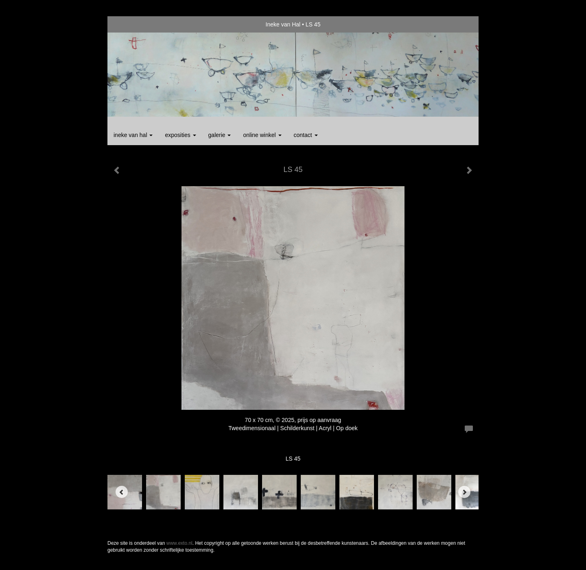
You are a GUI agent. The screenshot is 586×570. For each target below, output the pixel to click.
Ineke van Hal (283, 24)
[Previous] (122, 492)
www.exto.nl (179, 543)
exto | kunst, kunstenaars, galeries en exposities (130, 24)
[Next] (464, 492)
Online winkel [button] (262, 135)
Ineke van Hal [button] (133, 135)
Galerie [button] (219, 135)
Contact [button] (306, 135)
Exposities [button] (180, 135)
